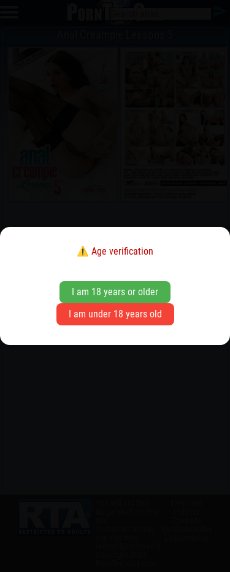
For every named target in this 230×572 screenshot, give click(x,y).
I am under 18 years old (115, 314)
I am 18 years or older (115, 292)
